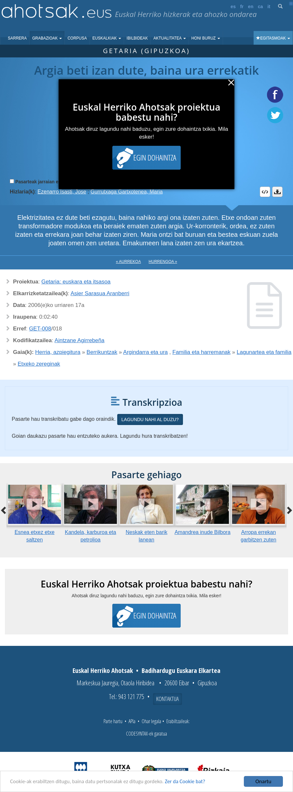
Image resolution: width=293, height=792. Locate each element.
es (233, 6)
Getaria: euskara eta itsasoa (76, 282)
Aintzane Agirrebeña (80, 340)
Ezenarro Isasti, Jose (61, 191)
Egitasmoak (273, 38)
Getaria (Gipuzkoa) (146, 50)
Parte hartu (113, 721)
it (269, 6)
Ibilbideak (137, 38)
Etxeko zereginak (39, 364)
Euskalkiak (106, 38)
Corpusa (77, 38)
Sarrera (17, 38)
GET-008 (40, 329)
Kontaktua (167, 699)
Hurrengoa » (163, 261)
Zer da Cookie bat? (191, 782)
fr (242, 6)
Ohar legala (151, 721)
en (250, 6)
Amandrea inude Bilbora (202, 532)
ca (260, 6)
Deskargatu (277, 192)
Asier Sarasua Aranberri (100, 293)
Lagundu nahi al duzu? (150, 419)
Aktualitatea (169, 38)
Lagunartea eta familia (264, 352)
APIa (132, 721)
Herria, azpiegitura (57, 352)
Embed (265, 192)
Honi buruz (205, 38)
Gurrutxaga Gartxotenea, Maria (126, 191)
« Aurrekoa (128, 261)
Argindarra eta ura (145, 352)
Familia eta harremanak (202, 352)
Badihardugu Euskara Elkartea (181, 670)
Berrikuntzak (102, 352)
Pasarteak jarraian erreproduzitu (50, 181)
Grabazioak (47, 38)
